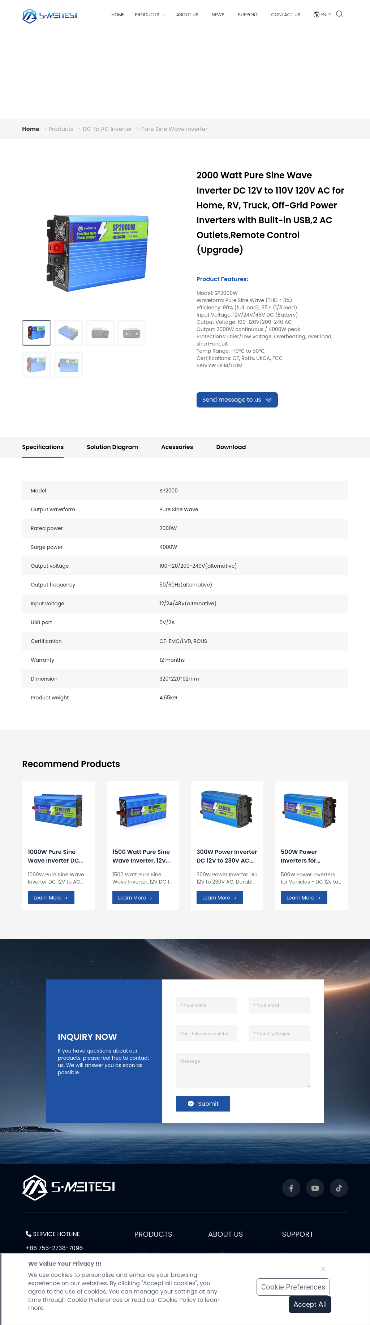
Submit (203, 1104)
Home (118, 15)
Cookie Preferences (293, 1287)
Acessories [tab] (177, 447)
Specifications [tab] (43, 447)
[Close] (323, 1269)
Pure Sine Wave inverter (177, 129)
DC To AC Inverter (109, 129)
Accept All (310, 1304)
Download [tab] (231, 447)
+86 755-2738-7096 (54, 1248)
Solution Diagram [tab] (112, 447)
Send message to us (237, 399)
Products (61, 129)
